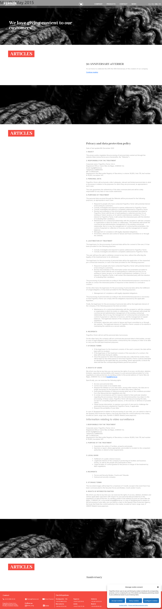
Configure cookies (151, 601)
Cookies (10, 606)
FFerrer (47, 605)
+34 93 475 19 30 (61, 606)
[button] (158, 587)
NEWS (134, 4)
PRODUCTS (111, 4)
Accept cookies (117, 601)
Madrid (93, 604)
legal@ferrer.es (112, 377)
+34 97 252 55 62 (78, 601)
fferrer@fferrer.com (33, 599)
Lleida (75, 604)
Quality (16, 606)
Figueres (76, 599)
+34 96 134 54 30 (96, 601)
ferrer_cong (30, 605)
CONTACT (123, 4)
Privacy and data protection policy (138, 605)
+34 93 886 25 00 (9, 599)
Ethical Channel (49, 599)
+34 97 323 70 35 (78, 606)
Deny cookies (134, 601)
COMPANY (98, 4)
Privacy (5, 606)
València (94, 599)
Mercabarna (60, 604)
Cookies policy (123, 605)
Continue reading (92, 72)
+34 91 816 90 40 (96, 606)
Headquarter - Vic (61, 599)
